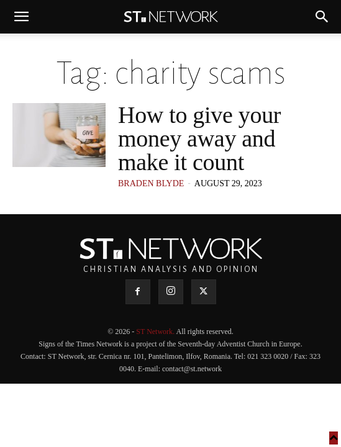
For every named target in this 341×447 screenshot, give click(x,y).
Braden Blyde (151, 183)
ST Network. (156, 331)
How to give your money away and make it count (199, 138)
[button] (21, 17)
